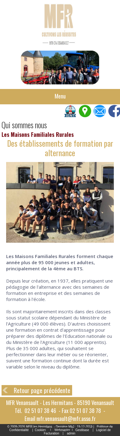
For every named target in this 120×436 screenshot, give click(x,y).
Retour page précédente (42, 390)
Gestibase (82, 430)
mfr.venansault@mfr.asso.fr (66, 418)
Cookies (40, 430)
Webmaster (62, 430)
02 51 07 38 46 (40, 411)
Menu (60, 96)
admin (71, 433)
